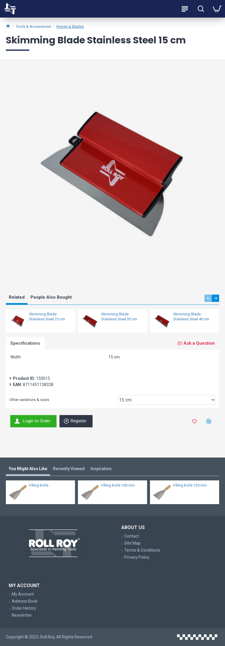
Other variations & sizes (29, 399)
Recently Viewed (69, 468)
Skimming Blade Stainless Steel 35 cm (119, 316)
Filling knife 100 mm (118, 485)
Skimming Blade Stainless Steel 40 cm (191, 316)
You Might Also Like (28, 468)
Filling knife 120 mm (190, 485)
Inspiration (101, 468)
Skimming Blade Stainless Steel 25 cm (47, 316)
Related (17, 297)
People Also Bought (51, 297)
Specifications (25, 343)
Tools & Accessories (33, 26)
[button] (208, 298)
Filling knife (38, 485)
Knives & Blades (70, 26)
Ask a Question (199, 343)
